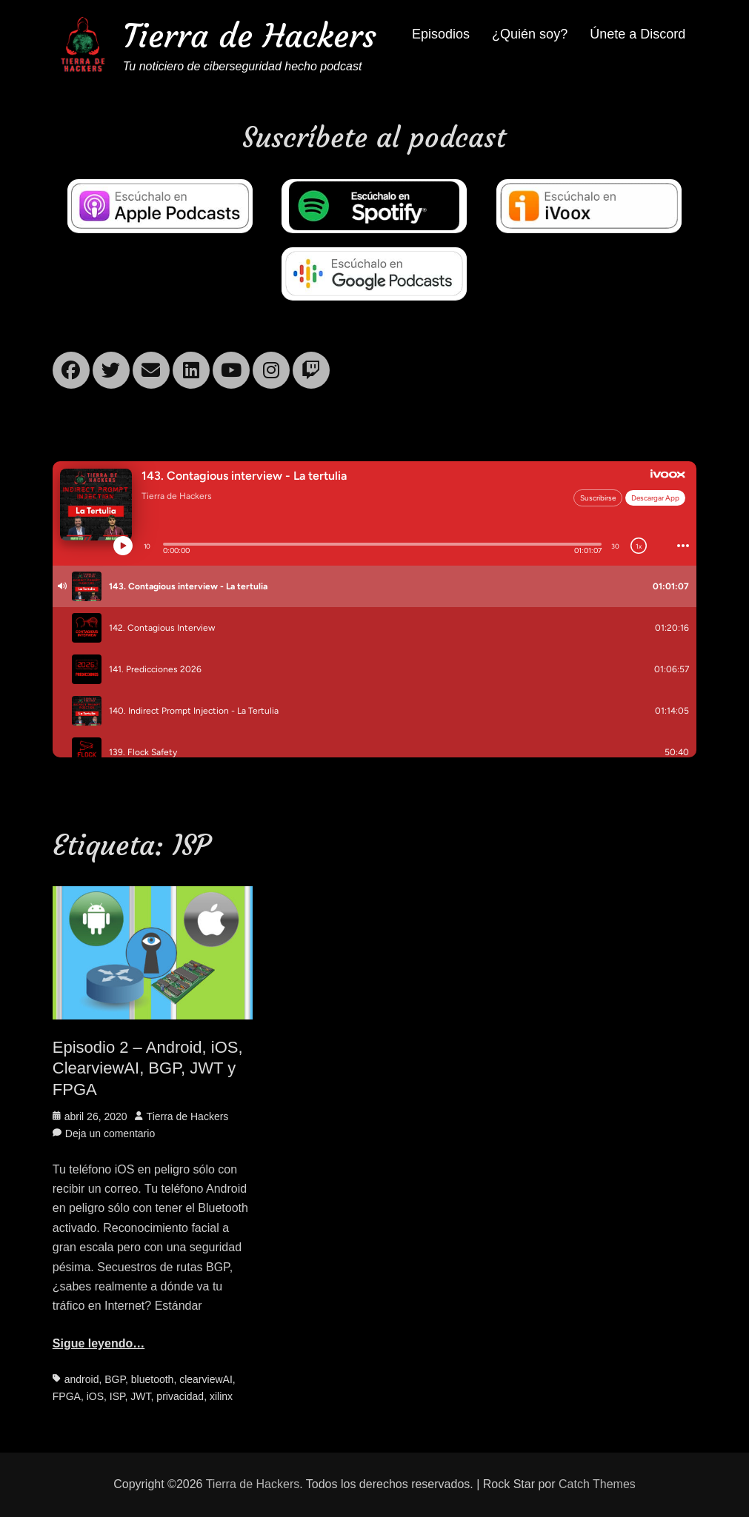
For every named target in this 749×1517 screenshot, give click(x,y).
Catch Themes (597, 1484)
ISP (117, 1396)
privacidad (180, 1396)
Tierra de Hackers (249, 36)
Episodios (441, 34)
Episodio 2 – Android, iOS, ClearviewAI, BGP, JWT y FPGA (148, 1068)
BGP (114, 1379)
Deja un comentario (110, 1133)
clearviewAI (206, 1379)
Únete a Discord (637, 34)
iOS (95, 1396)
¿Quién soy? (529, 34)
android (81, 1379)
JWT (140, 1396)
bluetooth (152, 1379)
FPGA (67, 1396)
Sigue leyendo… (98, 1343)
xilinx (221, 1396)
